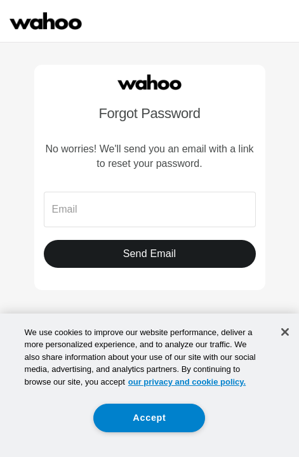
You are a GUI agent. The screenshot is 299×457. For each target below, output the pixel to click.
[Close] (285, 332)
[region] (149, 385)
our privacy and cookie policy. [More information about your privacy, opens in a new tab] (187, 382)
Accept (149, 418)
